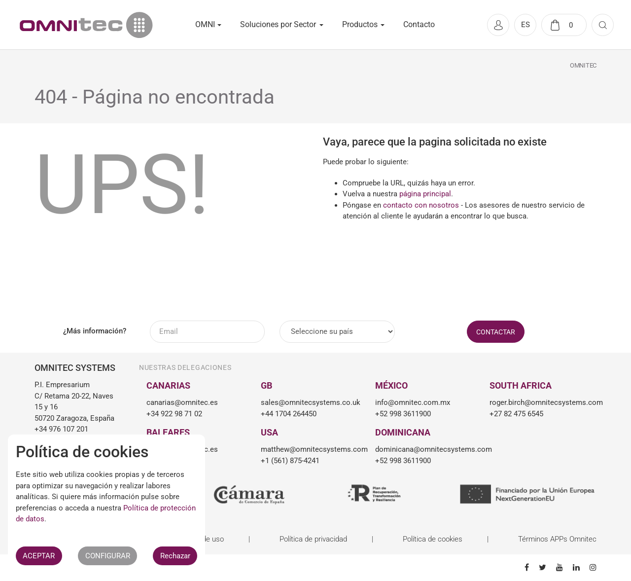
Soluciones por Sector (278, 24)
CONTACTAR (495, 332)
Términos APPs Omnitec (557, 539)
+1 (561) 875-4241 (290, 460)
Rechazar (175, 555)
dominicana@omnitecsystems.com (425, 449)
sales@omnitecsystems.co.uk (310, 402)
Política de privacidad (313, 539)
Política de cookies (432, 539)
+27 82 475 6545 (516, 413)
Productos (360, 24)
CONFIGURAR (107, 555)
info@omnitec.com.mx (412, 402)
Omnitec (583, 65)
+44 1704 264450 (288, 413)
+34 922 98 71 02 (174, 413)
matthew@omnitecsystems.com (310, 449)
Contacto (419, 24)
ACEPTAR (39, 555)
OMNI (205, 24)
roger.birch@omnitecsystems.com (539, 402)
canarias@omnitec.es (182, 402)
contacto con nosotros (421, 205)
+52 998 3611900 (403, 413)
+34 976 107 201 (61, 429)
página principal (425, 193)
